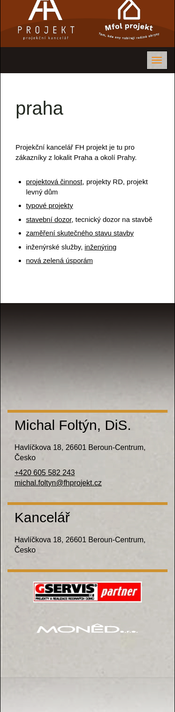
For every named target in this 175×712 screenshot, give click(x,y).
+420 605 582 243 (44, 473)
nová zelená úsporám (59, 260)
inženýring (100, 247)
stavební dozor (49, 219)
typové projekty (49, 205)
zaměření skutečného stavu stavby (80, 233)
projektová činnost (54, 182)
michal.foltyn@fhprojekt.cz (58, 483)
